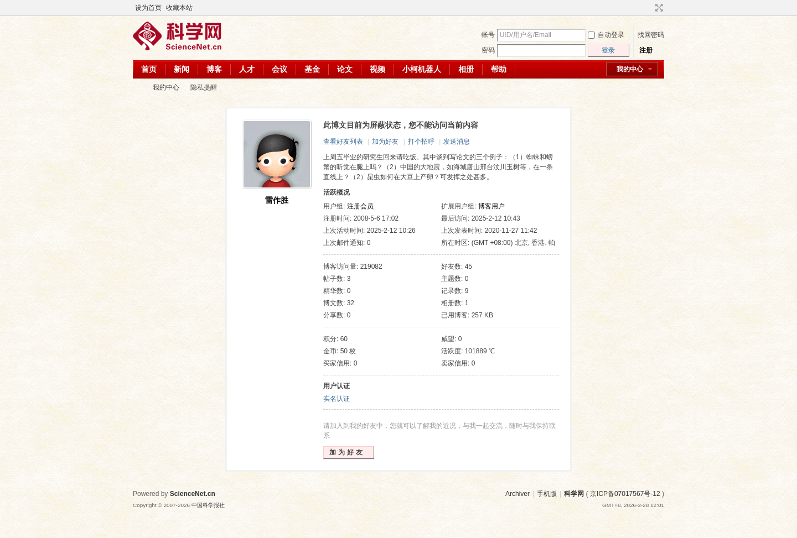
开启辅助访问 (648, 8)
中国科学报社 (208, 505)
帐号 (488, 35)
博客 (214, 69)
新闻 (181, 69)
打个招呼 (421, 141)
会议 (279, 69)
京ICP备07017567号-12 (625, 494)
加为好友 (385, 141)
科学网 (137, 88)
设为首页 (148, 8)
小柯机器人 (421, 69)
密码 (488, 50)
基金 (312, 69)
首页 (149, 69)
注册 (646, 50)
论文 (345, 69)
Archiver (517, 494)
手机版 (547, 494)
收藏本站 (179, 8)
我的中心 (630, 69)
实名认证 (336, 399)
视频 (377, 69)
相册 (466, 69)
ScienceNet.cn (192, 494)
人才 (247, 69)
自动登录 (606, 35)
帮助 (498, 69)
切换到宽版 (657, 8)
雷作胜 (276, 200)
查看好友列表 (343, 141)
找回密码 (651, 35)
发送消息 (456, 141)
